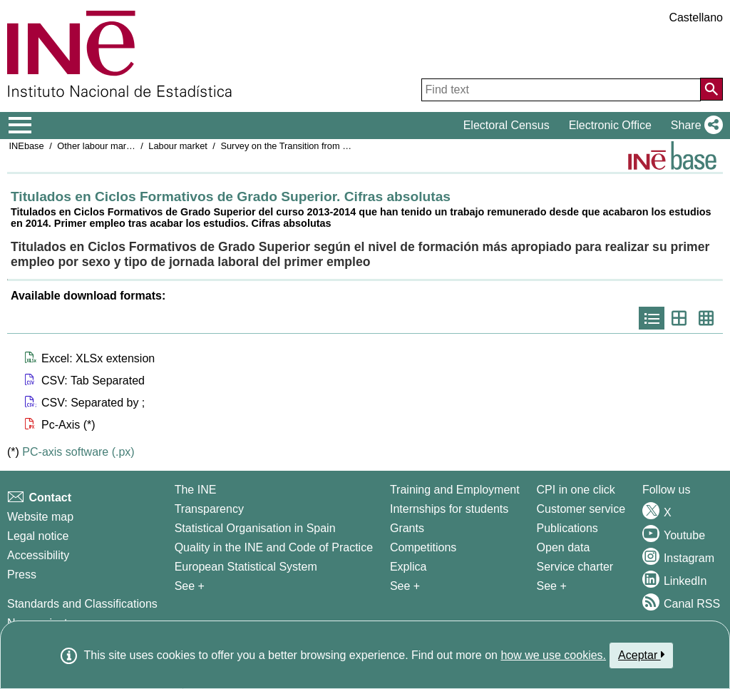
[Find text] (561, 89)
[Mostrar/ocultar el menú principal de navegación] (20, 125)
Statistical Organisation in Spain (255, 528)
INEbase (26, 146)
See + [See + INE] (190, 586)
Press (21, 574)
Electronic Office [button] (610, 125)
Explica (408, 567)
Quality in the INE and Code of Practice (274, 547)
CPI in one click (576, 490)
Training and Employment (455, 490)
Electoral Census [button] (506, 125)
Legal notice (37, 536)
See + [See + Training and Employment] (405, 586)
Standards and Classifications (82, 604)
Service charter (575, 567)
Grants (407, 528)
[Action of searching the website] (711, 89)
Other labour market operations (120, 146)
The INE (196, 490)
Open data (563, 547)
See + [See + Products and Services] (552, 586)
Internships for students (449, 509)
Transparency (209, 509)
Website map (40, 517)
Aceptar (641, 654)
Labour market (177, 146)
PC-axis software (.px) (78, 452)
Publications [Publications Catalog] (567, 528)
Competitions (423, 547)
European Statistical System (246, 567)
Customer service (581, 509)
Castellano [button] (696, 17)
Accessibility (38, 555)
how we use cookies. (553, 655)
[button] (694, 125)
